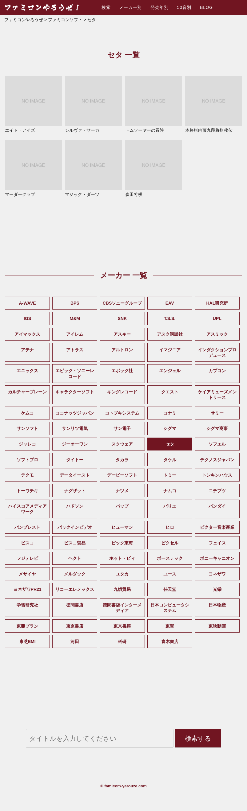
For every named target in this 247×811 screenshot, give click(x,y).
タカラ (122, 459)
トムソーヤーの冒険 (153, 104)
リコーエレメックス (74, 589)
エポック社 (122, 370)
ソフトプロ (27, 459)
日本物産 (217, 604)
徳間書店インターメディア (122, 607)
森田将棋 (153, 168)
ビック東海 (122, 542)
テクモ (27, 475)
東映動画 (217, 626)
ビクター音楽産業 (217, 527)
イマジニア (170, 349)
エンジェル (170, 370)
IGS (27, 318)
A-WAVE (27, 303)
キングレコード (122, 391)
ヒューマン (122, 527)
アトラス (74, 349)
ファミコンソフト (65, 19)
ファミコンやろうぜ (23, 19)
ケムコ (27, 413)
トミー (169, 475)
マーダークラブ (33, 168)
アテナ (27, 349)
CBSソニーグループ (122, 303)
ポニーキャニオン (217, 558)
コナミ (169, 413)
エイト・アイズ (33, 104)
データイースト (75, 475)
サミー (217, 413)
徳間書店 (74, 604)
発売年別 (159, 7)
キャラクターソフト (74, 391)
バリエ (169, 506)
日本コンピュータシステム (169, 607)
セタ (169, 444)
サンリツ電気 (75, 428)
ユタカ (122, 573)
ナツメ (122, 490)
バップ (122, 506)
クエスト (169, 391)
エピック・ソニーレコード (74, 373)
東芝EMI (27, 641)
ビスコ (27, 542)
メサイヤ (27, 573)
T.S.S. (169, 318)
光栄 (217, 589)
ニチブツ (217, 490)
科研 (122, 641)
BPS (74, 303)
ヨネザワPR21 (28, 589)
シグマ (169, 428)
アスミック (217, 334)
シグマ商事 (217, 428)
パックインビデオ (75, 527)
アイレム (74, 334)
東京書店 (74, 626)
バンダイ (217, 506)
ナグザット (75, 490)
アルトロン (122, 349)
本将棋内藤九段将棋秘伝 (213, 104)
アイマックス (27, 334)
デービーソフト (122, 475)
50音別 (184, 7)
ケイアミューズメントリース (217, 394)
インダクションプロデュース (217, 352)
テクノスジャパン (217, 459)
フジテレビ (27, 558)
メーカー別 (130, 7)
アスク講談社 (170, 334)
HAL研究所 (217, 303)
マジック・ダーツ (93, 168)
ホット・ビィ (122, 558)
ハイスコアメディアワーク (27, 509)
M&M (75, 318)
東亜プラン (27, 626)
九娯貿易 (122, 589)
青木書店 (169, 641)
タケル (169, 459)
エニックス (27, 370)
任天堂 (169, 589)
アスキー (122, 334)
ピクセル (169, 542)
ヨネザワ (217, 573)
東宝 (169, 626)
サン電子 (122, 428)
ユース (169, 573)
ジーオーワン (75, 444)
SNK (122, 318)
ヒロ (169, 527)
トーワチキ (27, 490)
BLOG (206, 7)
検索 (106, 7)
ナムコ (169, 490)
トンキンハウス (217, 475)
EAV (169, 303)
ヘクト (74, 558)
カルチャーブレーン (27, 391)
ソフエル (217, 444)
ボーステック (170, 558)
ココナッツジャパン (74, 413)
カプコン (217, 370)
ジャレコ (27, 444)
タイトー (74, 459)
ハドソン (74, 506)
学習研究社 (27, 604)
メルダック (75, 573)
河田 (74, 641)
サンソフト (27, 428)
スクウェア (122, 444)
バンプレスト (27, 527)
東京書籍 (122, 626)
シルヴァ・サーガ (93, 104)
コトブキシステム (122, 413)
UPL (217, 318)
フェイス (217, 542)
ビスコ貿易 (75, 542)
